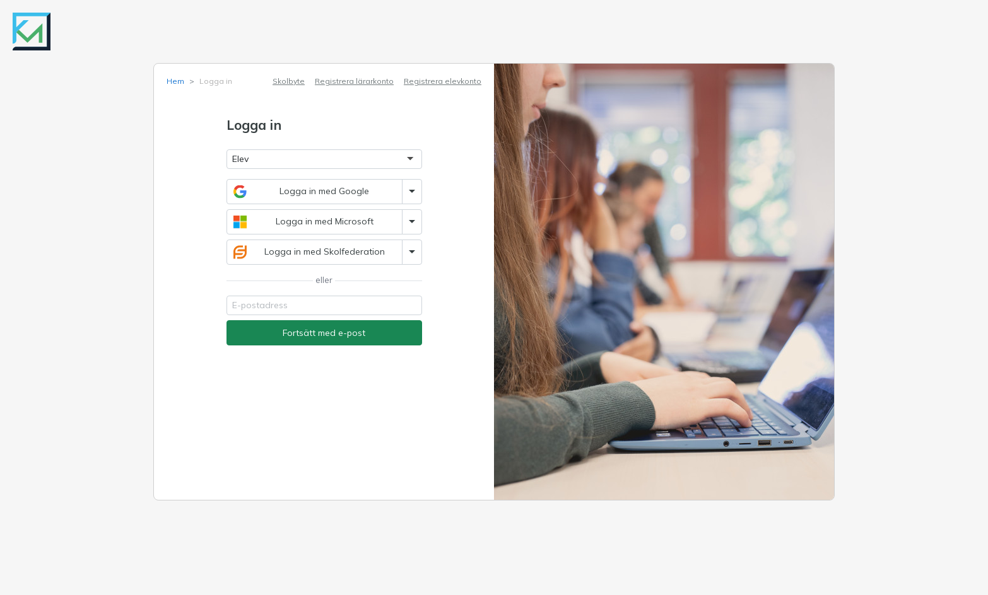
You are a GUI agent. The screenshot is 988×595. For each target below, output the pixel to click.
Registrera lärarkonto (354, 81)
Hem (175, 81)
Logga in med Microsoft (303, 221)
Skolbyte (289, 81)
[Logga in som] (324, 159)
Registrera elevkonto (442, 81)
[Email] (324, 305)
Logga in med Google (301, 191)
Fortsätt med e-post (324, 332)
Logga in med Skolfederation (309, 251)
